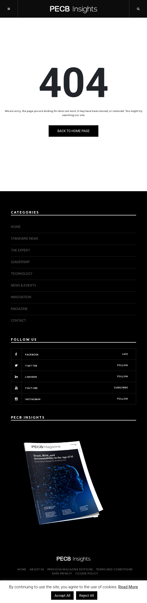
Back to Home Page (73, 131)
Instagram (69, 398)
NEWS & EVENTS (23, 285)
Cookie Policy (86, 573)
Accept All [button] (62, 595)
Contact (18, 320)
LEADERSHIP (20, 262)
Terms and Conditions (114, 569)
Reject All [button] (86, 595)
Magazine (19, 308)
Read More (128, 586)
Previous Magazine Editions (70, 569)
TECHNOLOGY (21, 273)
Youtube (69, 387)
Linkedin (69, 376)
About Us (37, 569)
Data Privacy (62, 573)
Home (16, 227)
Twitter (69, 365)
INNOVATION (21, 297)
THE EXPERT (20, 250)
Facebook (69, 354)
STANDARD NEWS (24, 238)
